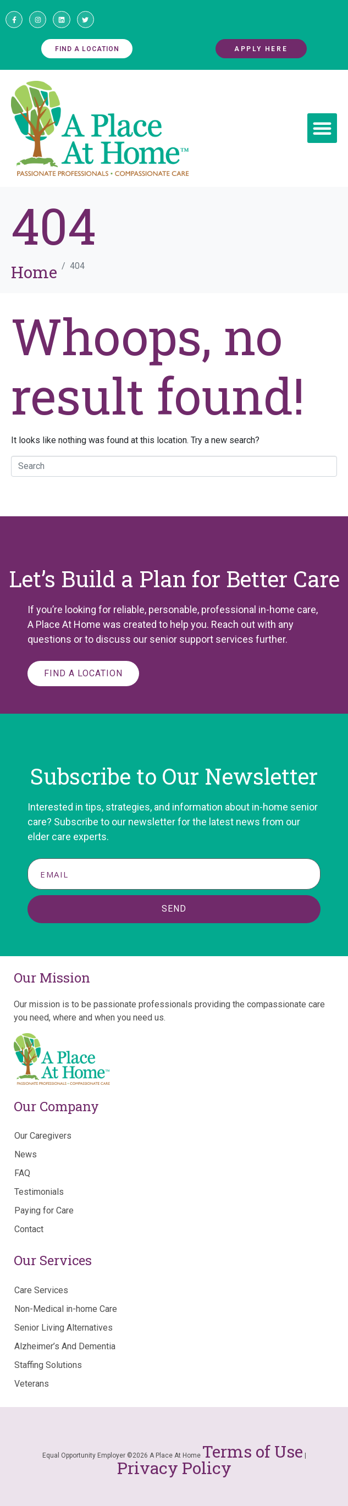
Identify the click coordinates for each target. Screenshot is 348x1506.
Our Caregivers (42, 1135)
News (25, 1154)
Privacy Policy (174, 1468)
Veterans (31, 1383)
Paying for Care (44, 1210)
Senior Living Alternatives (63, 1327)
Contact (28, 1229)
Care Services (41, 1290)
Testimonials (39, 1192)
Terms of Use (252, 1451)
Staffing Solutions (48, 1365)
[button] (322, 128)
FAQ (22, 1173)
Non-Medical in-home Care (65, 1309)
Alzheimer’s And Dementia (64, 1346)
